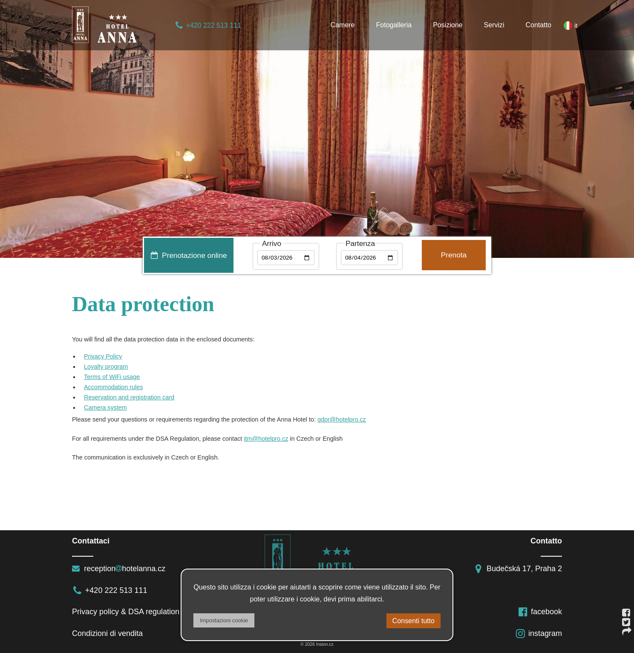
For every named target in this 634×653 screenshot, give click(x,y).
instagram (538, 633)
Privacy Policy (103, 356)
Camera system (105, 407)
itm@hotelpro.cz (266, 438)
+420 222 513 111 (207, 25)
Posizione (447, 25)
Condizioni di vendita (107, 633)
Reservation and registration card (129, 397)
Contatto (538, 25)
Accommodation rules (113, 387)
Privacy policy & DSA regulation (125, 611)
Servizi (494, 25)
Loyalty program (106, 366)
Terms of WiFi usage (112, 376)
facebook (540, 611)
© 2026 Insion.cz (316, 644)
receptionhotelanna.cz (118, 568)
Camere (343, 25)
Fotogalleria (394, 25)
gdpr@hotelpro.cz (341, 419)
